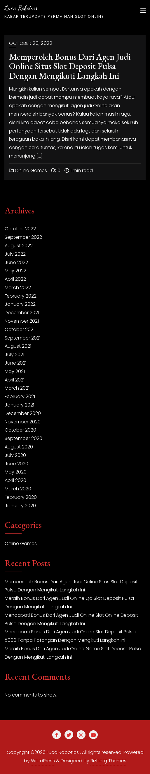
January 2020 (20, 505)
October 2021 (19, 329)
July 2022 (15, 254)
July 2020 (15, 455)
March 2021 (17, 388)
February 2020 (21, 497)
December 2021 (22, 312)
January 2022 (20, 304)
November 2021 (22, 321)
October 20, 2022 (30, 43)
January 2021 (19, 405)
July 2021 (14, 354)
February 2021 (20, 396)
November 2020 (23, 421)
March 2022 (18, 287)
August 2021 (18, 346)
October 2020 (20, 430)
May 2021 (15, 371)
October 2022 (20, 228)
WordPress (43, 760)
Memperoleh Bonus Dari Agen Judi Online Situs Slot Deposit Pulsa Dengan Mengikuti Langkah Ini (69, 66)
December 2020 (23, 413)
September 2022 (23, 237)
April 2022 (15, 279)
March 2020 (18, 488)
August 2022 (19, 245)
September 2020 (23, 438)
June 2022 (16, 262)
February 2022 (20, 296)
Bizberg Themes (108, 760)
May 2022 (15, 270)
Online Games (28, 170)
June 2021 (16, 363)
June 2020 (16, 463)
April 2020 (15, 480)
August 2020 (19, 446)
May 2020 (16, 472)
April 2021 (15, 380)
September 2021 (23, 338)
